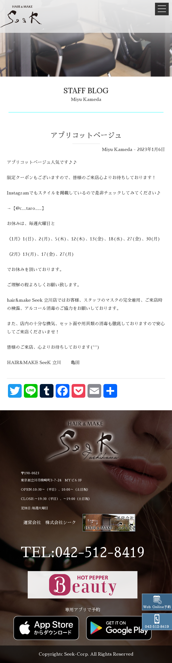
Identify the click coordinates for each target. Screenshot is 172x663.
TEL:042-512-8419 (83, 552)
